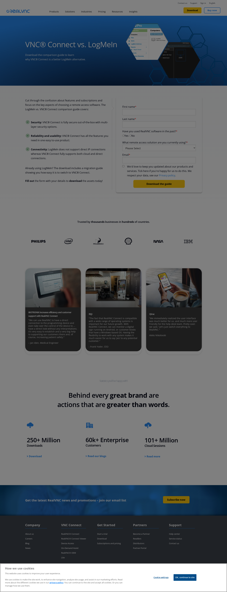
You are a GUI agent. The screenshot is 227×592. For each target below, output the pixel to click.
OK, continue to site (185, 582)
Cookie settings (161, 582)
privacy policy (56, 587)
